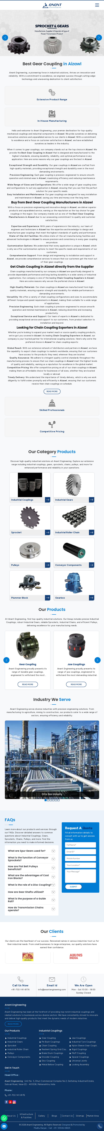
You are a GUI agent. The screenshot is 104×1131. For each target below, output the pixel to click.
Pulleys (15, 565)
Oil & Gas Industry (52, 794)
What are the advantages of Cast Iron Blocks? (28, 877)
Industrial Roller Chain (67, 532)
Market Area (93, 1116)
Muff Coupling (77, 1053)
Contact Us (67, 1116)
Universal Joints (78, 1061)
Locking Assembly (79, 1064)
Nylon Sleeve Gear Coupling (84, 1045)
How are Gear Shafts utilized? (26, 892)
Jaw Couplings (77, 1038)
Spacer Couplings (79, 1057)
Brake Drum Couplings (51, 1053)
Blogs (54, 1116)
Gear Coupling (47, 1038)
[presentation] (6, 660)
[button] (46, 800)
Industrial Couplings (22, 499)
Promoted (77, 1125)
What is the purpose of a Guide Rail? (27, 900)
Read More (52, 391)
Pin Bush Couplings (49, 1042)
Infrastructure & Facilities (26, 1116)
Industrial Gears (64, 499)
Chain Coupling (48, 1045)
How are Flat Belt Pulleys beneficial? (23, 868)
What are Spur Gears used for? (27, 850)
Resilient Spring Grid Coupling (54, 1049)
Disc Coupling (47, 1061)
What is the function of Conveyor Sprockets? (28, 859)
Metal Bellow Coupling (51, 1064)
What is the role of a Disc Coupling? (29, 884)
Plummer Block (19, 597)
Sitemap (80, 1116)
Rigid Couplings (78, 1049)
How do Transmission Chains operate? (26, 909)
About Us (11, 1116)
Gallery (41, 1116)
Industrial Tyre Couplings (82, 1042)
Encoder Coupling (49, 1057)
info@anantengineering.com (52, 989)
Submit (73, 887)
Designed (66, 1125)
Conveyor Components (68, 565)
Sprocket (16, 532)
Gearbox (60, 597)
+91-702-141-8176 (20, 989)
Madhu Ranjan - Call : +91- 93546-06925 (52, 1128)
